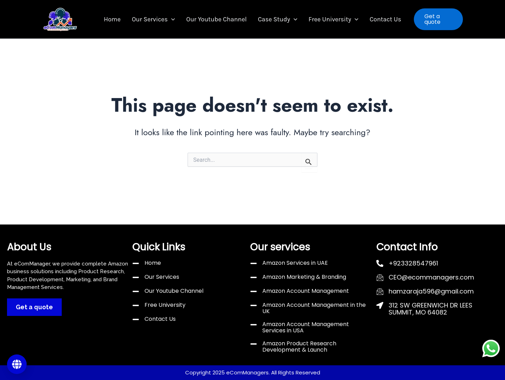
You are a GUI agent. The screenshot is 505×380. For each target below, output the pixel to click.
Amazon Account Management (305, 291)
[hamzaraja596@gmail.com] (379, 291)
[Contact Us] (135, 319)
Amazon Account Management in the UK (314, 308)
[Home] (135, 263)
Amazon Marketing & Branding (304, 277)
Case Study (276, 19)
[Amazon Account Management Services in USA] (253, 324)
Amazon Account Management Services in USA (305, 327)
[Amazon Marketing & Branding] (253, 277)
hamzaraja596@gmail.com (431, 291)
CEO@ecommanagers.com (431, 277)
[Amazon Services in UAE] (253, 263)
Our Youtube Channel (218, 19)
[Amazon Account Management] (253, 291)
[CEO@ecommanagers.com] (379, 277)
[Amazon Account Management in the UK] (253, 305)
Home (119, 19)
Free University (329, 19)
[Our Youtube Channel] (135, 291)
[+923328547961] (379, 263)
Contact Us (378, 19)
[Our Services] (135, 277)
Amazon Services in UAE (295, 263)
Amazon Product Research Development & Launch (299, 346)
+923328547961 (413, 263)
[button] (175, 19)
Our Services (157, 19)
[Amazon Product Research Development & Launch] (253, 343)
